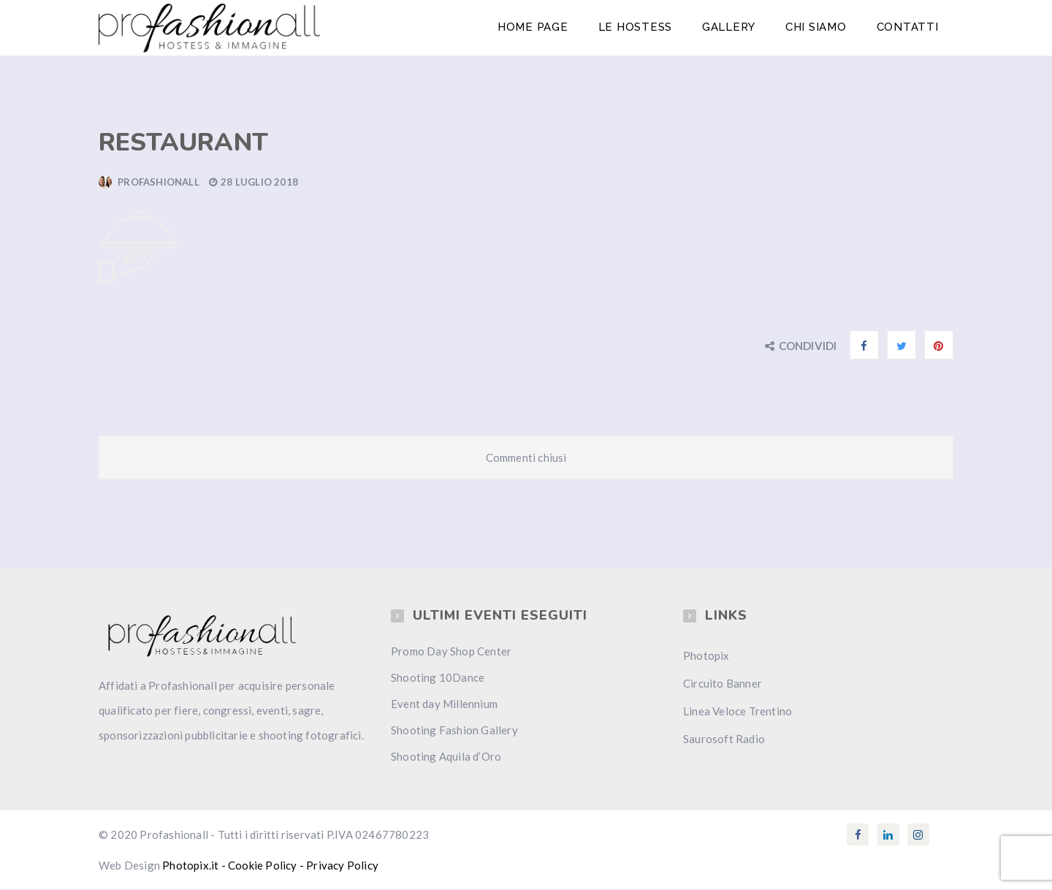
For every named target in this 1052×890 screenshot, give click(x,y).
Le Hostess (638, 27)
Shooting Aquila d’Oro (446, 757)
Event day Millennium (444, 704)
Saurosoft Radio (724, 739)
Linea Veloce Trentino (737, 711)
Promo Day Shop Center (451, 651)
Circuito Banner (722, 684)
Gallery (730, 27)
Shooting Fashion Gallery (454, 730)
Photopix (706, 656)
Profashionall (158, 183)
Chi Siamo (816, 27)
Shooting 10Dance (437, 678)
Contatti (908, 27)
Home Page (535, 27)
